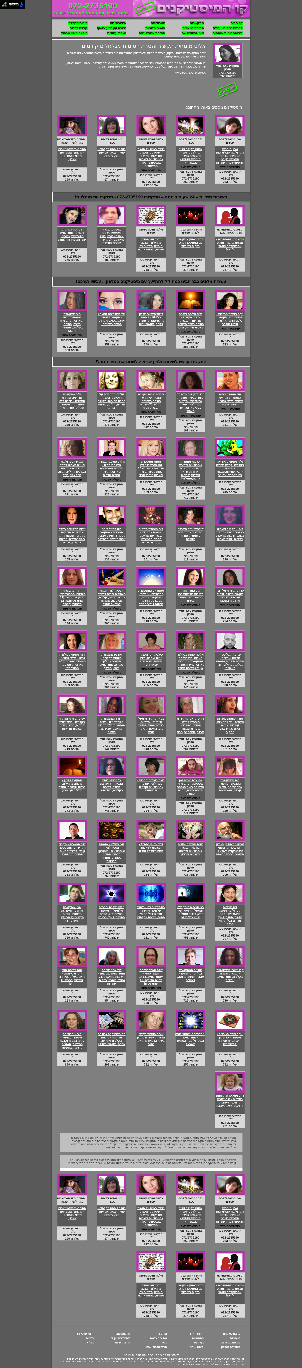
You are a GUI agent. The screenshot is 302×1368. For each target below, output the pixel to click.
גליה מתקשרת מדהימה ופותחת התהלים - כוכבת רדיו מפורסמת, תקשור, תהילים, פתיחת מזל (72, 401)
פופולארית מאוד (190, 415)
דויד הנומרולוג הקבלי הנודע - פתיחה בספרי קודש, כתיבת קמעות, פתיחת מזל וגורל (72, 849)
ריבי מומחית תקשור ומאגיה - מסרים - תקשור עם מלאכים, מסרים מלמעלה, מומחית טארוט (151, 535)
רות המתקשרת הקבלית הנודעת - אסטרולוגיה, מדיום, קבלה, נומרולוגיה (230, 785)
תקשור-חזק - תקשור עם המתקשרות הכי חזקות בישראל (190, 243)
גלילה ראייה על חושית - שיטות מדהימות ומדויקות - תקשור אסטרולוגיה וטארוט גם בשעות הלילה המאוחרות (151, 157)
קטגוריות (235, 1338)
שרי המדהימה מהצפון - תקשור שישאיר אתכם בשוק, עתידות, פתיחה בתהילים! (111, 319)
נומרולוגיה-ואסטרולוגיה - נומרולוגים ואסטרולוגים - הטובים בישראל (190, 1039)
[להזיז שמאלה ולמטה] (3, 5)
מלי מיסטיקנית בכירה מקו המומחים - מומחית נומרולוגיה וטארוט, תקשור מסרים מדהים (111, 468)
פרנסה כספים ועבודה (228, 28)
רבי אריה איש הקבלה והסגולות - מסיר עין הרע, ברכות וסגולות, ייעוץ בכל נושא (190, 912)
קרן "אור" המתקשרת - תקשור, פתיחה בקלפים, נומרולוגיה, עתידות (230, 975)
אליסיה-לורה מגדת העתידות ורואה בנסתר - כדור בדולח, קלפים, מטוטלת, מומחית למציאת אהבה (112, 597)
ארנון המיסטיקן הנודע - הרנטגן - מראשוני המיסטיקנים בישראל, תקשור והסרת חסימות (230, 849)
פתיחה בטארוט (193, 28)
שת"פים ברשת (158, 1338)
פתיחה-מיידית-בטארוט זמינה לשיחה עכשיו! (71, 141)
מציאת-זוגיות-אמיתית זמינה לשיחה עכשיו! (230, 231)
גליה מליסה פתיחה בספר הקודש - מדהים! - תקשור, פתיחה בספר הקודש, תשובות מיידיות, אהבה (190, 320)
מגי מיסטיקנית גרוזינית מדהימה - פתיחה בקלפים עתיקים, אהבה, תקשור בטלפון (112, 1039)
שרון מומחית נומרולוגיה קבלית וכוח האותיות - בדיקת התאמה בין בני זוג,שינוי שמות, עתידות (230, 155)
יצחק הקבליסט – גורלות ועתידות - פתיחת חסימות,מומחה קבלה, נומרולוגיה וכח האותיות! (230, 661)
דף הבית (236, 23)
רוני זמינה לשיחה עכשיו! (111, 141)
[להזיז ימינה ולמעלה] (5, 3)
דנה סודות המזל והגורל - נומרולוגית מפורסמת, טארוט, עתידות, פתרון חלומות (72, 234)
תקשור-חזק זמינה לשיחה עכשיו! (190, 231)
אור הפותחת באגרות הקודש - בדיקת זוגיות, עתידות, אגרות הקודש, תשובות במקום (230, 725)
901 (164, 1342)
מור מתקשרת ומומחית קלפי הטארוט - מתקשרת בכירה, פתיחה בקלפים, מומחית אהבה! (72, 322)
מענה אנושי (197, 1346)
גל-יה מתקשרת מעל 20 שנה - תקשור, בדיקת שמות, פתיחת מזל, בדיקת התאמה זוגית (151, 725)
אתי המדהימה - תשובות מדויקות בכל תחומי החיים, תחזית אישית (190, 595)
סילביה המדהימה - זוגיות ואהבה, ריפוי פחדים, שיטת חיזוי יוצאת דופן (151, 659)
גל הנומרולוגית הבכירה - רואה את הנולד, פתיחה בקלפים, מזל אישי (111, 785)
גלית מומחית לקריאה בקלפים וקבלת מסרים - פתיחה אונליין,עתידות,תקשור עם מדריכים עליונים (230, 468)
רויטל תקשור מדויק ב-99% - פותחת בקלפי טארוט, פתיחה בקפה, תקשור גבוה (151, 319)
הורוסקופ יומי (122, 1342)
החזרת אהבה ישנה (152, 33)
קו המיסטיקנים (231, 1333)
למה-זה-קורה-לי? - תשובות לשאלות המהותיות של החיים (151, 848)
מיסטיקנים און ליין (120, 1338)
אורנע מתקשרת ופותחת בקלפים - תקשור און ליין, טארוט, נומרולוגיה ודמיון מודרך (111, 661)
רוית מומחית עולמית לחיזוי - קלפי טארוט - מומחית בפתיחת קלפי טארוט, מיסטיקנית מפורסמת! (72, 661)
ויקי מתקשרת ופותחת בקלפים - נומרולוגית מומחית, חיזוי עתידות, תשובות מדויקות (72, 723)
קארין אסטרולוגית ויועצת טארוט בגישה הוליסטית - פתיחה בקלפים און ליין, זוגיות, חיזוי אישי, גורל (72, 468)
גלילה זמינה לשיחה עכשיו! (151, 141)
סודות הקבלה (77, 23)
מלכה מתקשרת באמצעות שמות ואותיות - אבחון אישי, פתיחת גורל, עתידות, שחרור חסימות (111, 236)
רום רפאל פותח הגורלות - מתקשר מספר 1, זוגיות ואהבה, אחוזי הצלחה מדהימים (111, 534)
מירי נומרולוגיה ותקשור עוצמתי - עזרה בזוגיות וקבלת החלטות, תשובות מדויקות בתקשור (72, 1040)
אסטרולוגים (118, 23)
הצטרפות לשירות (84, 1333)
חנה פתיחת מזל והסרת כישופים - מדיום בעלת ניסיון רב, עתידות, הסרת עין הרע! (72, 976)
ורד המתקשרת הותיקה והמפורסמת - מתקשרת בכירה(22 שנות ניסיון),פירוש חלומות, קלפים (72, 597)
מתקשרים (197, 23)
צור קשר (162, 1333)
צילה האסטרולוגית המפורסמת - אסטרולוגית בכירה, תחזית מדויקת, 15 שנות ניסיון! (151, 976)
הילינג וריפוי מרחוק (74, 33)
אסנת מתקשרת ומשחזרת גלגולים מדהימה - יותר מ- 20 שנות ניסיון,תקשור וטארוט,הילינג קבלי (151, 468)
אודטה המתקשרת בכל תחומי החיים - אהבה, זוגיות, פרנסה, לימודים (190, 975)
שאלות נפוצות (122, 1333)
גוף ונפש (199, 1342)
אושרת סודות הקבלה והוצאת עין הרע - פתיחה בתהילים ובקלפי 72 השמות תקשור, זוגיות (151, 401)
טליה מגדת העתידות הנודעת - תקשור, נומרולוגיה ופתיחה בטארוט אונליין (190, 849)
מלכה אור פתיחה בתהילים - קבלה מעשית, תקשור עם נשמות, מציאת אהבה (151, 244)
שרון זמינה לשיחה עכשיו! (230, 141)
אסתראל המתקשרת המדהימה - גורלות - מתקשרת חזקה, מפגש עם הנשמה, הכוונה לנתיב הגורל (151, 597)
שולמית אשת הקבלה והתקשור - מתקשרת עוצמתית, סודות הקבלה (190, 534)
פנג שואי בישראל (230, 1342)
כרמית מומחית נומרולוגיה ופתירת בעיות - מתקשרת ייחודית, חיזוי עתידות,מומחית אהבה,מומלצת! (190, 470)
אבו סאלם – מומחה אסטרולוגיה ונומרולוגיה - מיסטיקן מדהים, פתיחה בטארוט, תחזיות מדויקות (111, 853)
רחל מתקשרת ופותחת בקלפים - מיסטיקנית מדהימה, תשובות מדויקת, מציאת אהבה (230, 1100)
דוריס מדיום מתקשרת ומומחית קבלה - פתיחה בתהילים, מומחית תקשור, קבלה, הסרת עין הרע (190, 725)
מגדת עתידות (116, 33)
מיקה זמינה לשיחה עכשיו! (190, 141)
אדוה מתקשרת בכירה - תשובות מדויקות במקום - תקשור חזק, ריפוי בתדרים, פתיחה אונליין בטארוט (72, 535)
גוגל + (90, 1342)
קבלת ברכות (78, 28)
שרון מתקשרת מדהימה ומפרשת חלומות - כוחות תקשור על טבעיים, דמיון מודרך (72, 913)
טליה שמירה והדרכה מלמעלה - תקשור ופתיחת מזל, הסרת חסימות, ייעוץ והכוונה (111, 912)
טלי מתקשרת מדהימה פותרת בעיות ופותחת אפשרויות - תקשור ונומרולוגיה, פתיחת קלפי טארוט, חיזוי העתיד (190, 403)
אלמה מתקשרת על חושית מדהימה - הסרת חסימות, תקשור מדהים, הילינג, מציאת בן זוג (111, 401)
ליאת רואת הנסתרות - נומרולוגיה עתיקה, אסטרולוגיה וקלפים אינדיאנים (151, 785)
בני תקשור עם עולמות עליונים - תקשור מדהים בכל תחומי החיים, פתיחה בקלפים (151, 912)
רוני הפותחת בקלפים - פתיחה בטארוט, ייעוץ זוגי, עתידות (111, 152)
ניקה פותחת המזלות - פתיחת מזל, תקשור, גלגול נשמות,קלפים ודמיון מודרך (230, 319)
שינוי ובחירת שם (192, 33)
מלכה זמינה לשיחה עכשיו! (151, 231)
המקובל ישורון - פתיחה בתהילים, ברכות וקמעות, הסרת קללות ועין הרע (72, 785)
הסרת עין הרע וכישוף (111, 28)
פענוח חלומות (155, 28)
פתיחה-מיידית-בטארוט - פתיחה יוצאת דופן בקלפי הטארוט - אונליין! (72, 154)
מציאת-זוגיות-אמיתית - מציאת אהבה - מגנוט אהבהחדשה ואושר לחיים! (230, 244)
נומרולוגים (158, 23)
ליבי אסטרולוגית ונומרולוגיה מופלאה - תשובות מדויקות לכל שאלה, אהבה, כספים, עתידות (111, 976)
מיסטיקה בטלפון (230, 1346)
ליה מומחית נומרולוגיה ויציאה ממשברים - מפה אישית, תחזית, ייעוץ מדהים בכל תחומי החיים (230, 915)
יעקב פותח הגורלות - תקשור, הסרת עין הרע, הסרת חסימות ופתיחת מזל (230, 1039)
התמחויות (198, 1338)
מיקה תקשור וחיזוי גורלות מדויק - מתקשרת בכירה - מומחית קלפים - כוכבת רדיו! (190, 155)
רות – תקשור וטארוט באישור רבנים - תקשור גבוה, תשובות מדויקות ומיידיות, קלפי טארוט (230, 534)
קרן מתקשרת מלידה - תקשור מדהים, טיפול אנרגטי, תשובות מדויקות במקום (230, 595)
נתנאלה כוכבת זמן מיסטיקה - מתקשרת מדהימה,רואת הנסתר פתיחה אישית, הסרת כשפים (190, 787)
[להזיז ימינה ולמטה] (5, 5)
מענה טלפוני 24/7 (156, 1346)
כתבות (90, 1338)
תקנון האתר (196, 1333)
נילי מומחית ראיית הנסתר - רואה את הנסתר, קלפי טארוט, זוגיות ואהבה (230, 399)
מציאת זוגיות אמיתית (228, 33)
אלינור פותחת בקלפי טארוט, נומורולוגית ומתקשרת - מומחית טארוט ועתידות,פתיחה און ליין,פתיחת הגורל (190, 661)
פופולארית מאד (230, 167)
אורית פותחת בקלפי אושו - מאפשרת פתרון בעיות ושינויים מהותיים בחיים (151, 1039)
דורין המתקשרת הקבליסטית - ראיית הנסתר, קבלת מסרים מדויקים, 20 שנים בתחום (111, 725)
